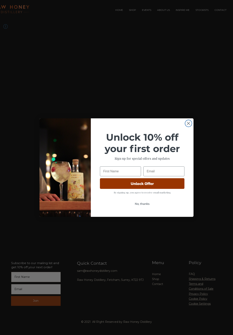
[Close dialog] (188, 131)
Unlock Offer (142, 191)
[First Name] (120, 179)
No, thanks (142, 211)
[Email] (163, 179)
